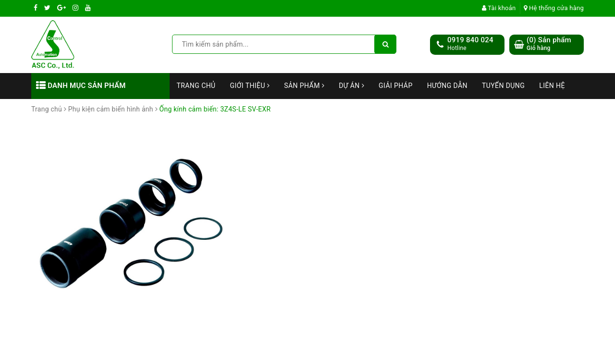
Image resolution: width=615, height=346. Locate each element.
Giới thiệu (250, 85)
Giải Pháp (396, 85)
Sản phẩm (304, 85)
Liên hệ (552, 85)
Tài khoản (499, 8)
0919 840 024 (470, 40)
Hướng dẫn (447, 85)
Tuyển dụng (503, 85)
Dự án (351, 85)
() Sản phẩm (549, 44)
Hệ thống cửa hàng (554, 8)
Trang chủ (196, 85)
